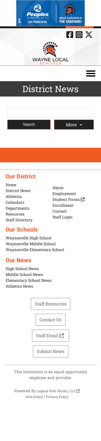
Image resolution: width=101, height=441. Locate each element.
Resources (15, 213)
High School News (22, 268)
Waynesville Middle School (31, 243)
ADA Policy (34, 396)
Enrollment (63, 205)
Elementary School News (28, 280)
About (58, 187)
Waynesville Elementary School (35, 249)
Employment (64, 193)
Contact (59, 211)
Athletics (14, 196)
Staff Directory (19, 219)
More (72, 124)
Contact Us (50, 320)
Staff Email (50, 335)
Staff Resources (50, 304)
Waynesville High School (28, 237)
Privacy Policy (57, 396)
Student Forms (68, 199)
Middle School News (24, 274)
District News (18, 190)
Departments (18, 208)
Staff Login (62, 216)
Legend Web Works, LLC (58, 391)
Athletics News (19, 286)
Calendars (15, 202)
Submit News (50, 351)
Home (11, 184)
